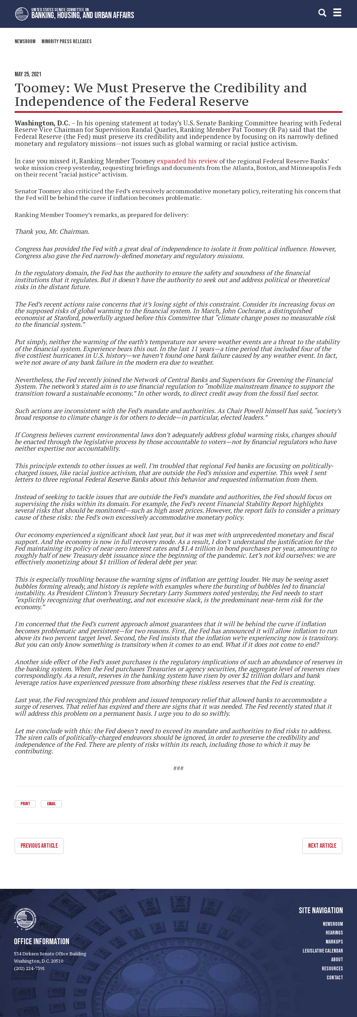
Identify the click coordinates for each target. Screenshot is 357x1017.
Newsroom (25, 41)
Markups (334, 941)
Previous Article (39, 845)
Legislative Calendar (323, 950)
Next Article (322, 845)
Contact (335, 977)
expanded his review (187, 161)
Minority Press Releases (66, 41)
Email (51, 804)
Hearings (334, 932)
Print (25, 804)
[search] (322, 12)
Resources (332, 968)
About (337, 959)
